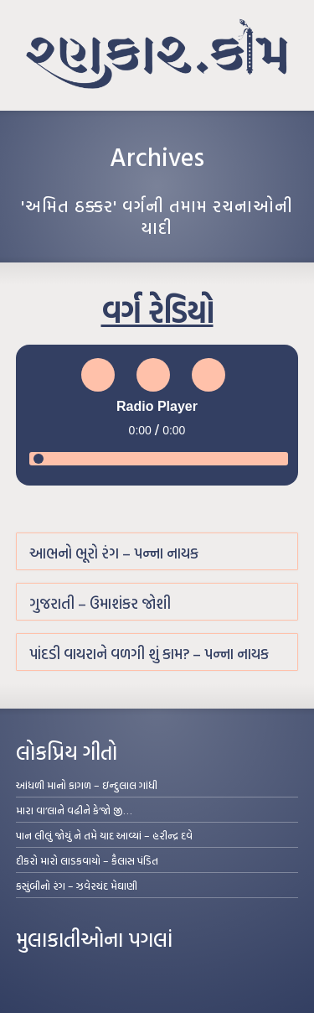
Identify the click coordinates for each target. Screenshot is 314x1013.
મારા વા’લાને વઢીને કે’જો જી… (74, 810)
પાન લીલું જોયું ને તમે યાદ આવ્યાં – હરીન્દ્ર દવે (104, 835)
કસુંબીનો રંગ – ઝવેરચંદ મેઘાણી (76, 885)
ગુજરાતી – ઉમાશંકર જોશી (100, 603)
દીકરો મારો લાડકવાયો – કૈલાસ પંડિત (87, 860)
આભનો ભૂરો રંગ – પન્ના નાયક (113, 553)
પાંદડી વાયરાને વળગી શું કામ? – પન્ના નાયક (149, 653)
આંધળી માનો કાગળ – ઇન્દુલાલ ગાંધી (86, 784)
